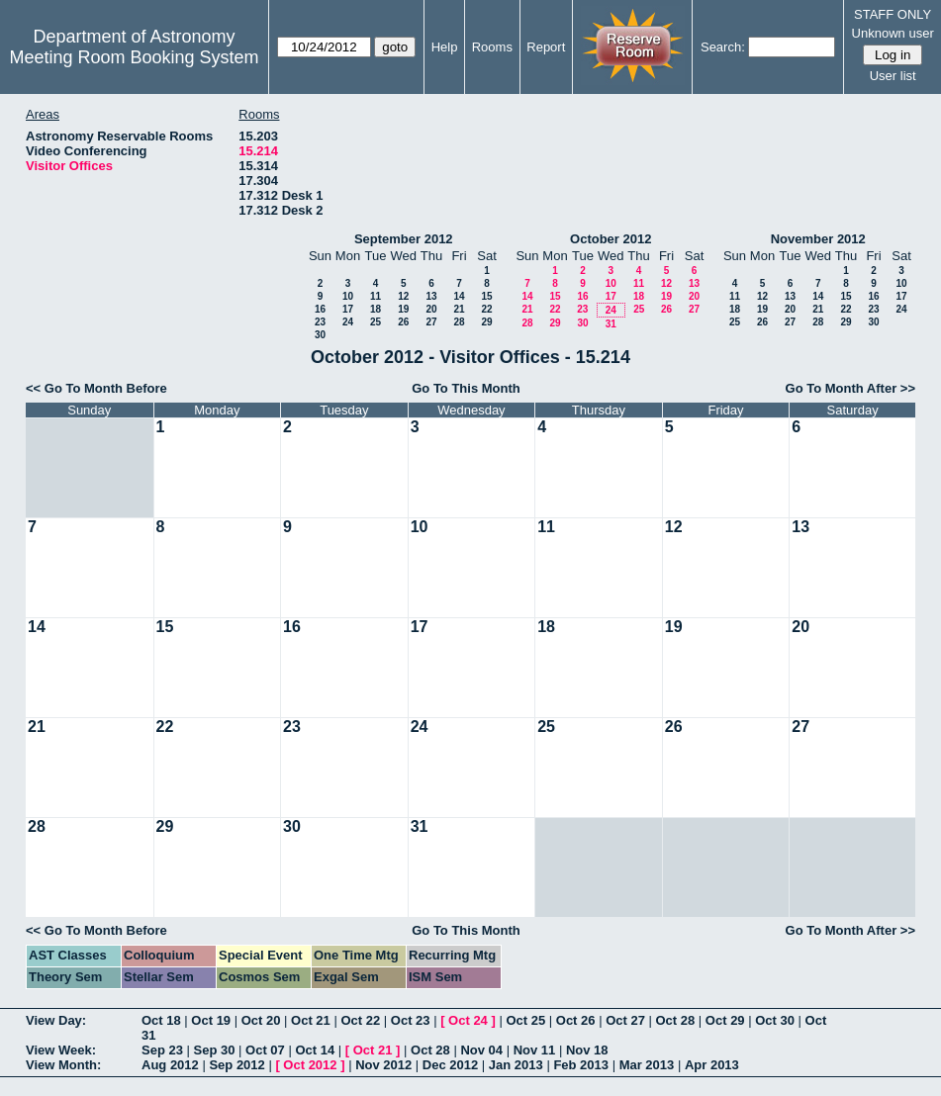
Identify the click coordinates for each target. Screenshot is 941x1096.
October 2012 (610, 238)
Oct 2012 (309, 1064)
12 (403, 296)
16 (320, 309)
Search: (723, 47)
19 (403, 309)
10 (347, 296)
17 (347, 309)
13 (430, 296)
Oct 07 (265, 1050)
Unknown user (893, 33)
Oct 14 (314, 1050)
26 (403, 322)
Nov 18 (587, 1050)
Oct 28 (676, 1020)
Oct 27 (625, 1020)
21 (458, 309)
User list (893, 75)
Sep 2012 (236, 1064)
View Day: (56, 1020)
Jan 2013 (516, 1064)
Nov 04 (481, 1050)
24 (347, 322)
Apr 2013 (712, 1064)
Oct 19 (211, 1020)
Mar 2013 (647, 1064)
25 (375, 322)
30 (320, 334)
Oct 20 (261, 1020)
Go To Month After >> (850, 388)
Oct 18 (161, 1020)
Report (545, 47)
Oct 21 (310, 1020)
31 (611, 324)
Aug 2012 (170, 1064)
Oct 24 (468, 1020)
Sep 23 (162, 1050)
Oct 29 (725, 1020)
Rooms (492, 47)
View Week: (61, 1050)
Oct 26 (576, 1020)
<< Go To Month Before (96, 388)
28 (458, 322)
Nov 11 (535, 1050)
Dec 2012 (450, 1064)
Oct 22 (360, 1020)
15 (486, 296)
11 (375, 296)
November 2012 (818, 238)
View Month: (63, 1064)
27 (430, 322)
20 (430, 309)
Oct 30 (775, 1020)
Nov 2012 (383, 1064)
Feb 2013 (581, 1064)
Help (444, 47)
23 (320, 322)
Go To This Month (466, 388)
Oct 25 (525, 1020)
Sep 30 (214, 1050)
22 (486, 309)
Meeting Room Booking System (133, 57)
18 (375, 309)
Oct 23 (410, 1020)
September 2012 (403, 238)
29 (486, 322)
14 (458, 296)
